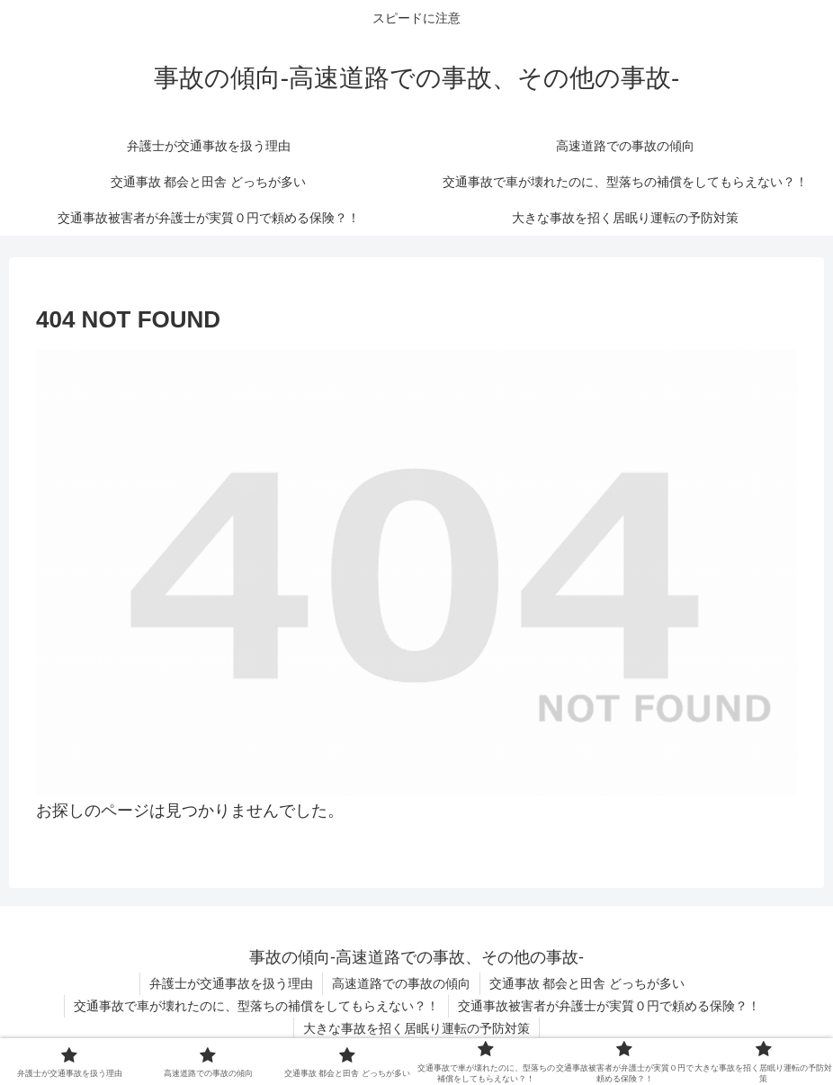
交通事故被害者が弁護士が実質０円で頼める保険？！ (609, 1006)
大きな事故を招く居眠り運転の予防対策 (416, 1028)
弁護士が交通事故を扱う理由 (231, 983)
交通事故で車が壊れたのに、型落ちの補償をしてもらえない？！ (256, 1006)
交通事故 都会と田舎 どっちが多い (587, 983)
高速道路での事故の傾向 (401, 983)
